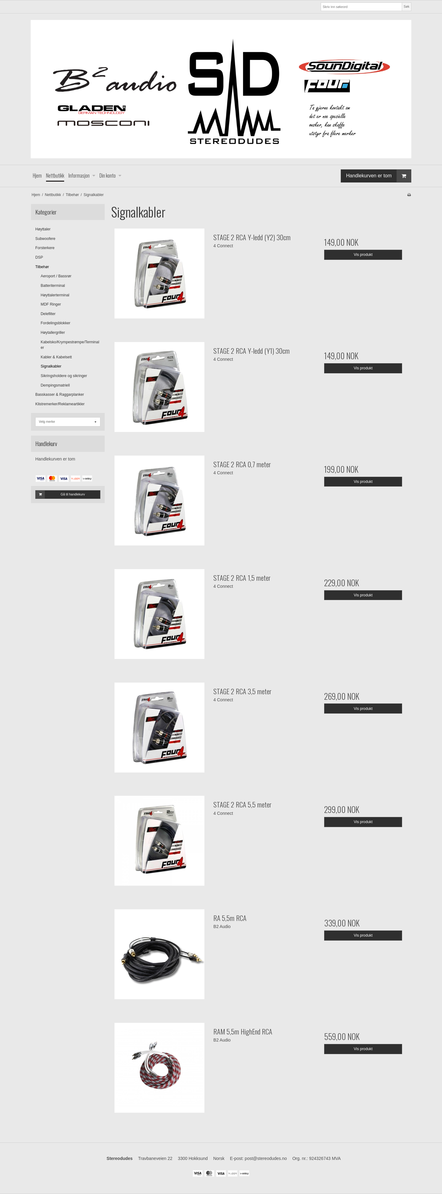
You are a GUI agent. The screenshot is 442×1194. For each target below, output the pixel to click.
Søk (406, 6)
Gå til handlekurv (60, 495)
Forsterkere (45, 248)
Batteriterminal (53, 285)
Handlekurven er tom (378, 176)
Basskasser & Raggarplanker (59, 394)
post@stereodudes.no (266, 1158)
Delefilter (48, 314)
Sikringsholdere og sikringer (64, 376)
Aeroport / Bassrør (56, 276)
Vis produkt (363, 254)
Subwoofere (45, 239)
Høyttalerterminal (55, 295)
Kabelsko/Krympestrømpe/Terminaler (70, 345)
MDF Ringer (51, 304)
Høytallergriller (53, 332)
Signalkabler (51, 366)
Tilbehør (42, 267)
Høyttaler (43, 229)
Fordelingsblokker (56, 323)
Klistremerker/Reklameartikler (60, 404)
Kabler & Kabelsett (56, 357)
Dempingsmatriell (55, 385)
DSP (39, 257)
